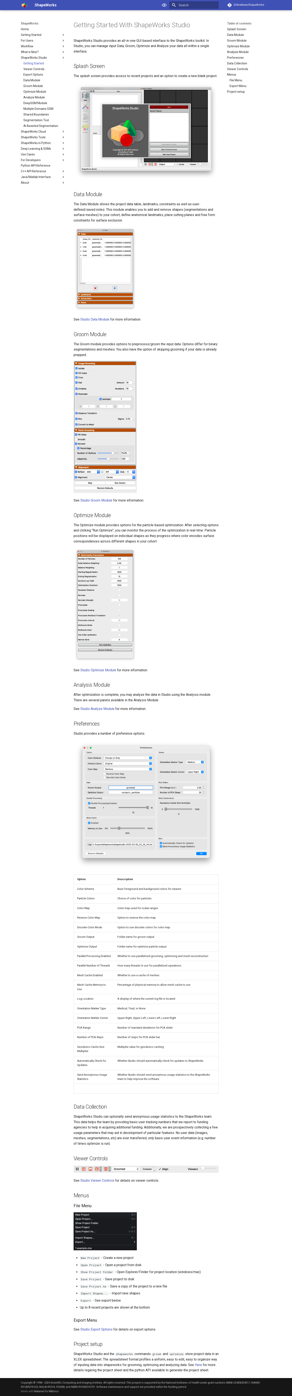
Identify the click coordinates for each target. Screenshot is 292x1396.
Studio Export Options (96, 1329)
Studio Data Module (94, 319)
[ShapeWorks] (24, 5)
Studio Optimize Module (98, 670)
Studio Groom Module (96, 500)
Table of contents (239, 23)
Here (198, 1365)
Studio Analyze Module (97, 709)
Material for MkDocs (46, 1391)
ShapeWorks (30, 23)
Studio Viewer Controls (97, 1181)
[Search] (194, 5)
